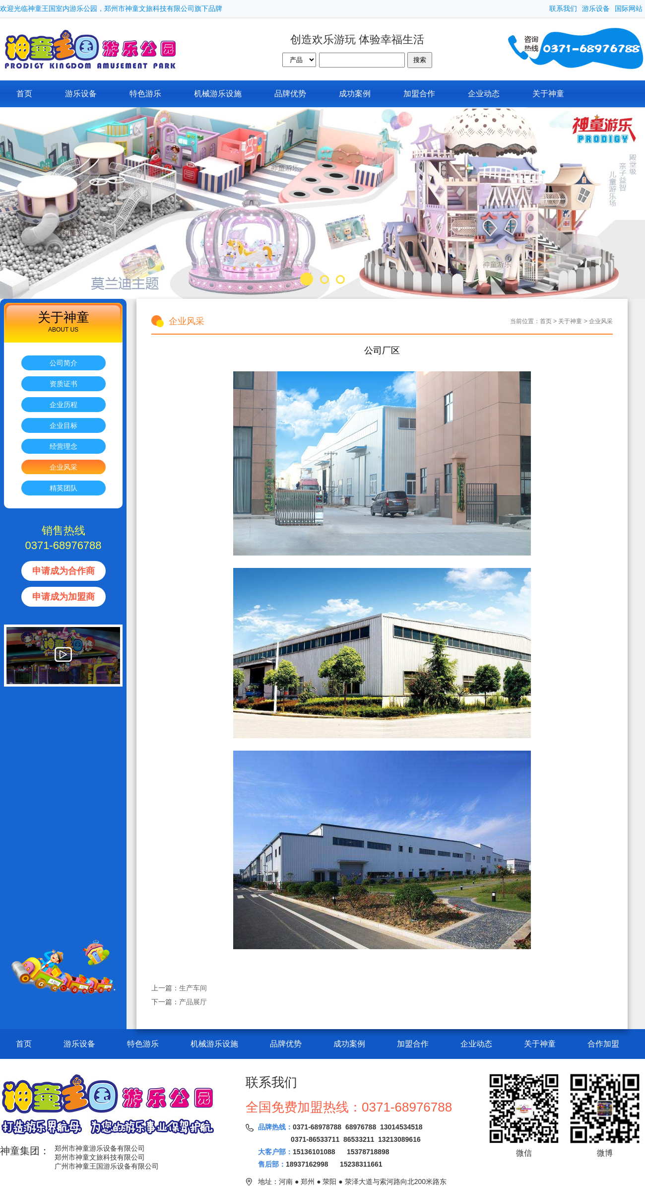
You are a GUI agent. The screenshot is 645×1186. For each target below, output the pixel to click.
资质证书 (63, 384)
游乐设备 (596, 8)
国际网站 (629, 8)
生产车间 (193, 988)
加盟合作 (419, 93)
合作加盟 (603, 1044)
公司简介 (63, 363)
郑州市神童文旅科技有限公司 (100, 1157)
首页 (24, 93)
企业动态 (484, 93)
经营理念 (63, 446)
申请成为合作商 (63, 571)
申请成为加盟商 (63, 597)
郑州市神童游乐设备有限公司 (100, 1148)
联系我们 (563, 8)
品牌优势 (290, 93)
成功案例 (355, 93)
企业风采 (63, 467)
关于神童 (548, 93)
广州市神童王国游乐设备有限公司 (107, 1166)
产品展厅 (193, 1002)
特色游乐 (145, 93)
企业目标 (63, 425)
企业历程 (63, 405)
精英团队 (63, 488)
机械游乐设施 (218, 93)
